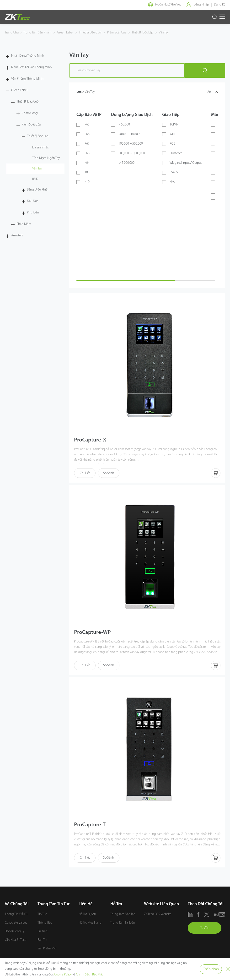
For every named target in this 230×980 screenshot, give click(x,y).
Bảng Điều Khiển (38, 189)
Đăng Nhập (201, 4)
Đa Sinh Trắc (40, 147)
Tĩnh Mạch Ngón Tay (46, 158)
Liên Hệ (85, 905)
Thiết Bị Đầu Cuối (90, 32)
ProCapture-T (90, 826)
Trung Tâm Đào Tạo (122, 915)
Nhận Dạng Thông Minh (27, 56)
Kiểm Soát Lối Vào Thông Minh (31, 67)
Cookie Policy (63, 974)
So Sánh (108, 473)
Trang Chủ (12, 32)
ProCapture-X (91, 440)
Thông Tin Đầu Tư (16, 915)
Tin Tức (42, 915)
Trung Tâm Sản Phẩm (37, 32)
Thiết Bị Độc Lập (142, 32)
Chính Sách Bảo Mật (89, 974)
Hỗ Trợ (116, 905)
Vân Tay (163, 32)
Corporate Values (16, 924)
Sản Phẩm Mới (47, 949)
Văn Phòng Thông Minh (27, 79)
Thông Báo (44, 924)
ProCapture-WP (93, 633)
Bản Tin (42, 941)
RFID (35, 179)
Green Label (65, 32)
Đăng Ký (219, 4)
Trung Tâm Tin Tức (53, 905)
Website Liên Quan (161, 905)
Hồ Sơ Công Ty (14, 932)
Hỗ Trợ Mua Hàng (90, 924)
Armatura (17, 235)
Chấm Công (30, 113)
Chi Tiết (85, 473)
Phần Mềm (23, 224)
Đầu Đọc (32, 201)
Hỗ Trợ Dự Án (87, 915)
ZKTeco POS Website (157, 915)
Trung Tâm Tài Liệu (122, 924)
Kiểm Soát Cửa (117, 32)
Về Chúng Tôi (17, 905)
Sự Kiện (42, 932)
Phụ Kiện (33, 212)
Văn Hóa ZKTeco (15, 941)
